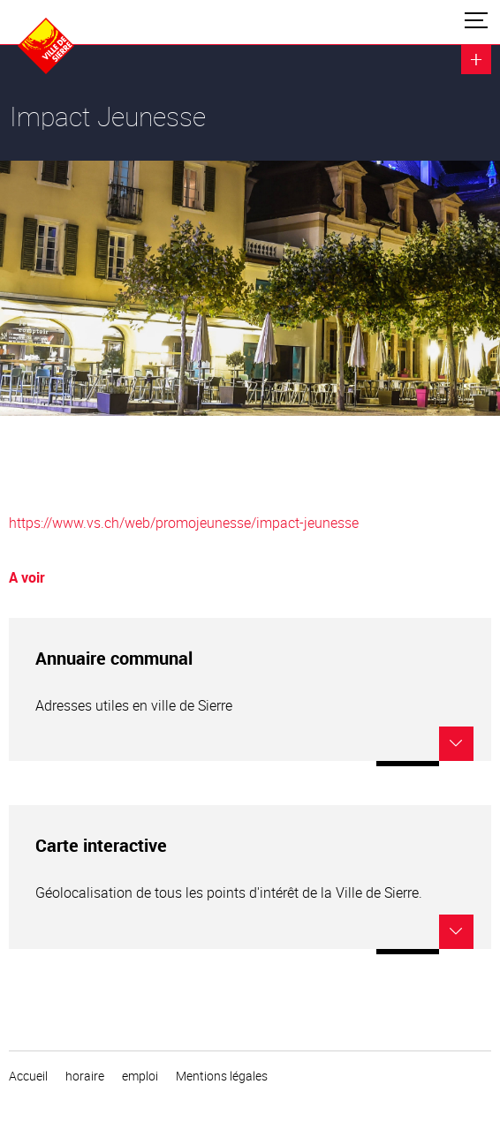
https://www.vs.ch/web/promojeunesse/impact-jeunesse (184, 522)
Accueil (28, 1076)
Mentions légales (222, 1076)
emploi (140, 1076)
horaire (84, 1076)
